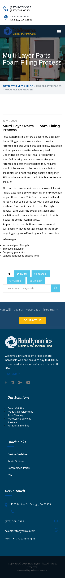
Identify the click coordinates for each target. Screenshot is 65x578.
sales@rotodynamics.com (20, 531)
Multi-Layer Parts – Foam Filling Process (31, 128)
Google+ (16, 280)
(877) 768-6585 (14, 521)
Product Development (20, 411)
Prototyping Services (19, 418)
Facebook (40, 274)
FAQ (9, 474)
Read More (12, 373)
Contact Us (33, 320)
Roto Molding (15, 415)
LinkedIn (36, 280)
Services (12, 422)
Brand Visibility (15, 408)
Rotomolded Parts (18, 468)
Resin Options (15, 461)
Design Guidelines (18, 454)
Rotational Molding (18, 425)
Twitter (22, 274)
